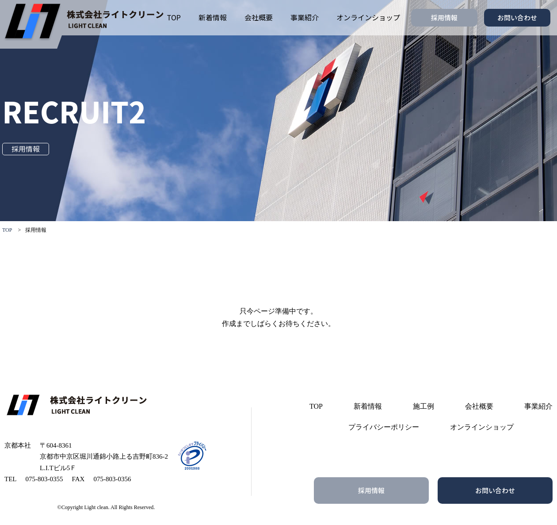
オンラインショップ (368, 17)
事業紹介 (304, 17)
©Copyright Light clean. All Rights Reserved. (106, 507)
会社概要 (258, 17)
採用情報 (444, 17)
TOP (174, 17)
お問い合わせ (517, 17)
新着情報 (212, 17)
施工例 (423, 406)
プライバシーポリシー (383, 427)
